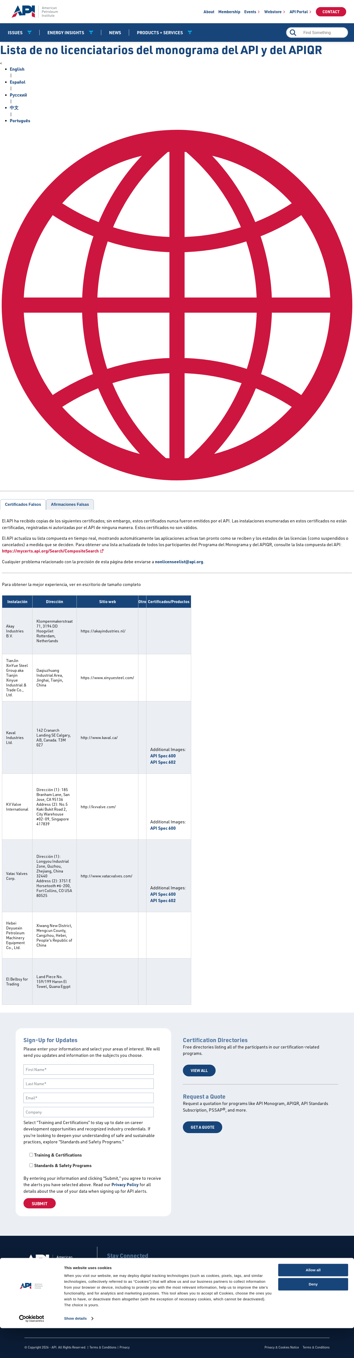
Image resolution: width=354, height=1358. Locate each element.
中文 (14, 107)
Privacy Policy (125, 1184)
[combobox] (317, 32)
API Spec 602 (163, 762)
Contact (331, 11)
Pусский (18, 95)
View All (199, 1070)
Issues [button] (15, 32)
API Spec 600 (163, 755)
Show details (75, 1348)
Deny (313, 1314)
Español (17, 82)
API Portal (299, 11)
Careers (53, 1278)
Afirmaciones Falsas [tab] (70, 504)
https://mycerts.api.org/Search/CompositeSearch (50, 550)
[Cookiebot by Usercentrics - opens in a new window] (31, 1348)
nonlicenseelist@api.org (179, 561)
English (17, 69)
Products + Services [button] (160, 32)
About (209, 11)
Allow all (313, 1300)
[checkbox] (93, 1160)
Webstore (273, 11)
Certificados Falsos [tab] (23, 504)
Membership (229, 11)
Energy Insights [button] (66, 32)
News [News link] (115, 32)
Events (250, 11)
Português (20, 120)
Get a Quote (202, 1127)
